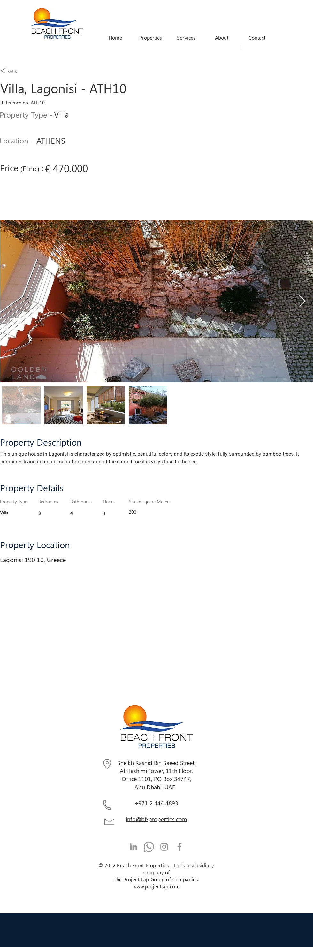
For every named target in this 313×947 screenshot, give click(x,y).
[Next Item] (302, 301)
